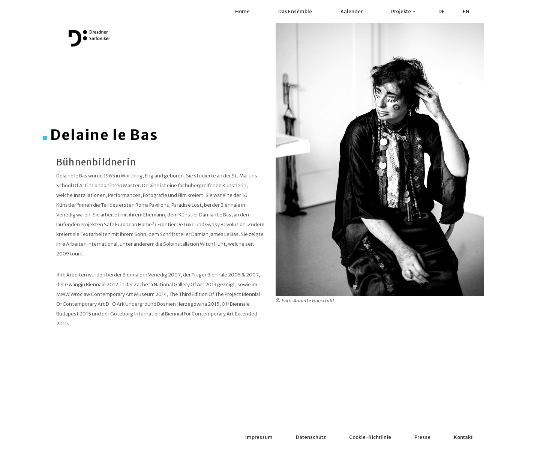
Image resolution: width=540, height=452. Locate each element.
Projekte (403, 11)
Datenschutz (311, 437)
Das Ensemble (295, 11)
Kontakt (463, 437)
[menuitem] (441, 11)
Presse (422, 437)
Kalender (351, 11)
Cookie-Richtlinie (370, 437)
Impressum (259, 437)
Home (242, 11)
